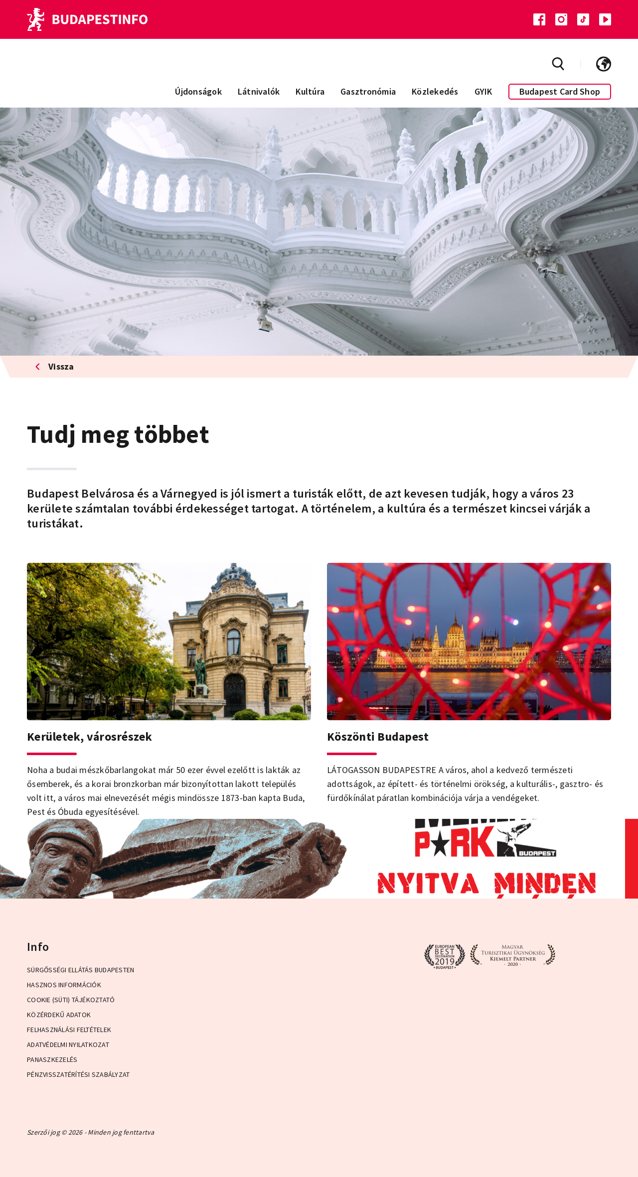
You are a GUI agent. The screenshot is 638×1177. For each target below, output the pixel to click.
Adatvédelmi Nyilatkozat (68, 1044)
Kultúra (310, 91)
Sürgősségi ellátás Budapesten (80, 969)
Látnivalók (259, 91)
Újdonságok (198, 91)
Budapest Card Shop (560, 91)
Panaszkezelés (52, 1059)
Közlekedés (435, 91)
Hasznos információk (64, 984)
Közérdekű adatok (59, 1014)
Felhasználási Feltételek (69, 1029)
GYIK (483, 91)
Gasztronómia (368, 91)
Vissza (54, 366)
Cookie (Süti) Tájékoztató (71, 999)
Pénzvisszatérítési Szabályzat (78, 1074)
